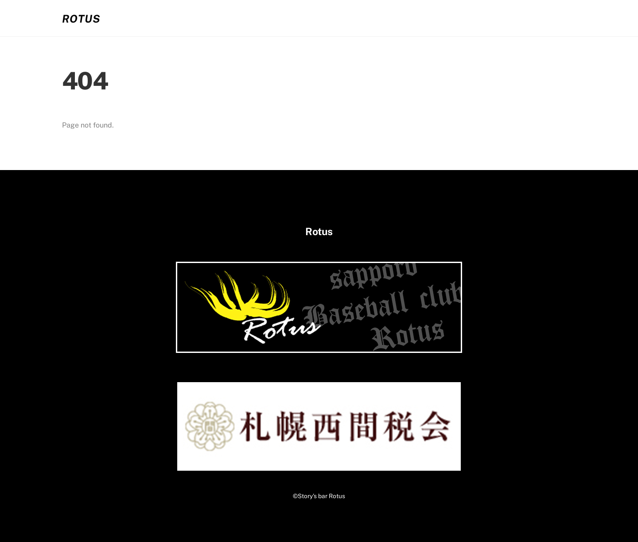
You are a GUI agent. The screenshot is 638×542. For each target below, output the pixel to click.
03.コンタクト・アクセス (525, 18)
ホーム (280, 18)
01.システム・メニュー (349, 18)
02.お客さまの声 (435, 18)
